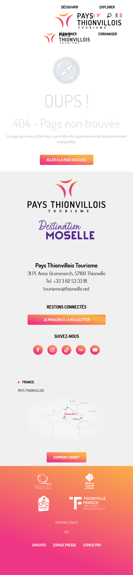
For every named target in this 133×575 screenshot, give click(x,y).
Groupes (39, 545)
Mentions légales (66, 522)
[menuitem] (69, 7)
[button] (108, 15)
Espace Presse (64, 545)
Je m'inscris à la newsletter (66, 319)
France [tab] (28, 382)
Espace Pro (92, 545)
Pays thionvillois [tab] (31, 390)
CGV (66, 532)
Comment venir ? (66, 457)
